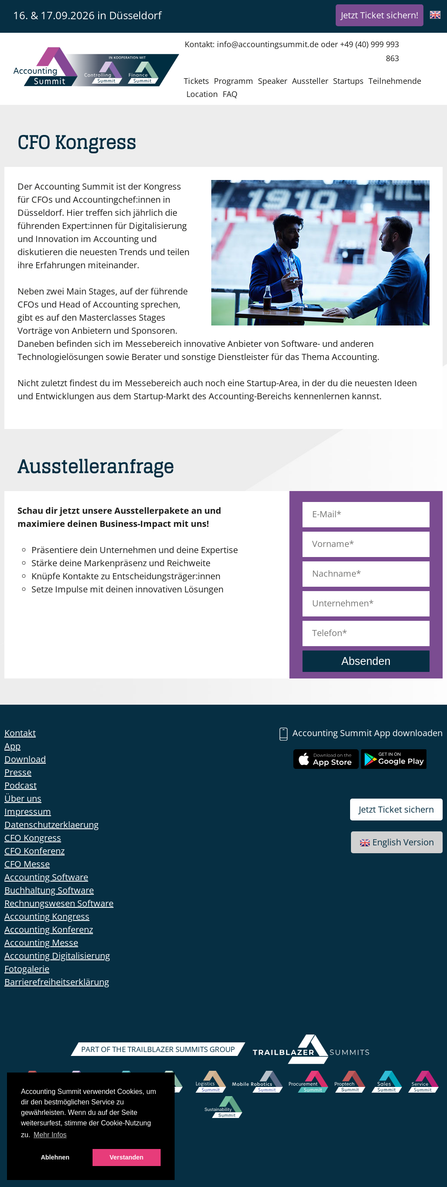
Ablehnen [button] (55, 1157)
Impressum (27, 811)
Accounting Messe (41, 942)
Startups (348, 81)
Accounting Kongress (46, 916)
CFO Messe (27, 864)
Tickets (196, 81)
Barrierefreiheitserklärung (56, 982)
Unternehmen (340, 603)
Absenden (366, 661)
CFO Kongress (32, 838)
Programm (233, 81)
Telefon (327, 633)
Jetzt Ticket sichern (396, 809)
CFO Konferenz (34, 851)
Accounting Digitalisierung (57, 956)
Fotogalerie (26, 969)
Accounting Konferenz (48, 929)
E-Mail (324, 514)
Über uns (22, 798)
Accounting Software (46, 877)
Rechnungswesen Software (58, 903)
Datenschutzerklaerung (51, 825)
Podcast (20, 785)
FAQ (230, 94)
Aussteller (310, 81)
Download (25, 759)
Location (202, 94)
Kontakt (20, 733)
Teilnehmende (394, 81)
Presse (17, 772)
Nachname (334, 573)
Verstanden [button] (127, 1157)
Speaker (272, 81)
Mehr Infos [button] (50, 1135)
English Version (397, 842)
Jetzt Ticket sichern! (379, 15)
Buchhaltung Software (49, 890)
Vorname (330, 543)
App (12, 746)
